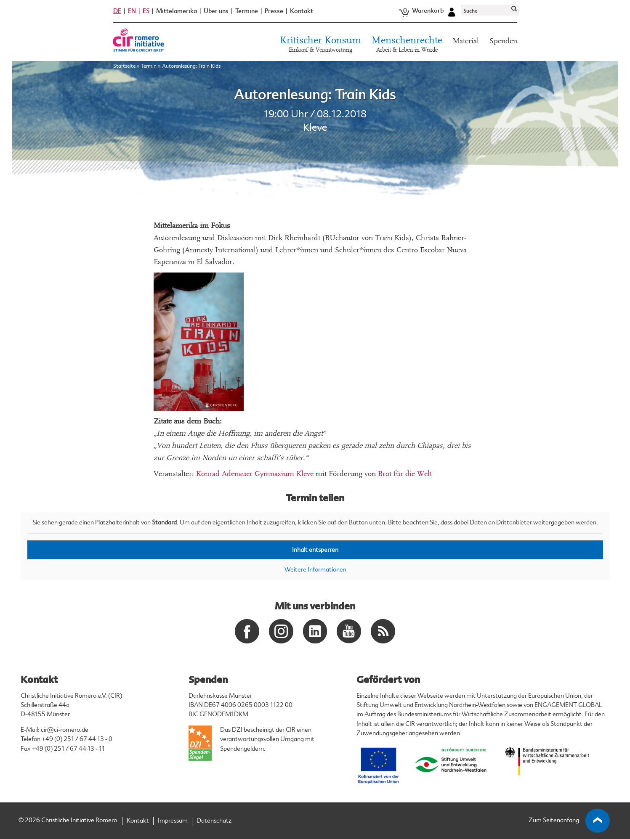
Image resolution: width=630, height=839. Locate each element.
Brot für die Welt (405, 473)
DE (117, 12)
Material (466, 41)
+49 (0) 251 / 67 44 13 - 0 (77, 739)
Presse (274, 12)
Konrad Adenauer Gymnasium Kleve (255, 473)
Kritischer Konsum (320, 46)
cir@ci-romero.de (64, 729)
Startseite (124, 67)
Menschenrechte (407, 46)
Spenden (503, 41)
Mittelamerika (176, 12)
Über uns (216, 12)
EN (132, 12)
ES (146, 12)
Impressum (173, 820)
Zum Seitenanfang (569, 821)
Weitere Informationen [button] (315, 569)
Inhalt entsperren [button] (315, 549)
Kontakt (301, 12)
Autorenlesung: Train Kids (315, 94)
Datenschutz (214, 820)
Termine (246, 12)
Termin (149, 67)
